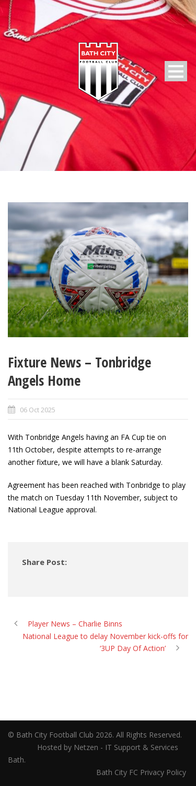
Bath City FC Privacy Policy (142, 772)
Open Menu (176, 71)
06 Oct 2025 (37, 409)
